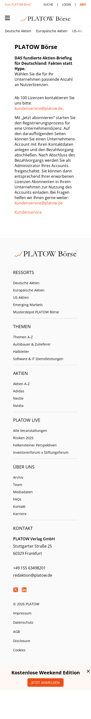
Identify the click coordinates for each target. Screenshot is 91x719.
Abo (83, 4)
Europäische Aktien (51, 31)
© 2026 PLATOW (26, 604)
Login (66, 4)
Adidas (18, 391)
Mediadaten (23, 492)
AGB (16, 631)
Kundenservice (28, 212)
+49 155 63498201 (29, 568)
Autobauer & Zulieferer (32, 344)
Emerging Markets (28, 304)
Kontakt (19, 506)
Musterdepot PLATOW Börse (36, 312)
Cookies (19, 650)
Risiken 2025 (23, 438)
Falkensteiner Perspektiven (35, 445)
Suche (48, 4)
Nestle (18, 398)
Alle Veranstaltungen (30, 430)
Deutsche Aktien (18, 31)
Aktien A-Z (21, 383)
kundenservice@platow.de (39, 108)
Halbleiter (21, 351)
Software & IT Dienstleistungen (38, 358)
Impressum (22, 613)
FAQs (17, 499)
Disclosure (21, 640)
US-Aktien (80, 31)
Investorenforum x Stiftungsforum (40, 452)
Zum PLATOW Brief (18, 4)
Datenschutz (23, 622)
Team (17, 484)
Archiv (18, 477)
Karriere (19, 513)
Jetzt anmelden (45, 682)
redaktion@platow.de (32, 575)
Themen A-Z (23, 337)
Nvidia (18, 405)
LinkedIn (24, 589)
